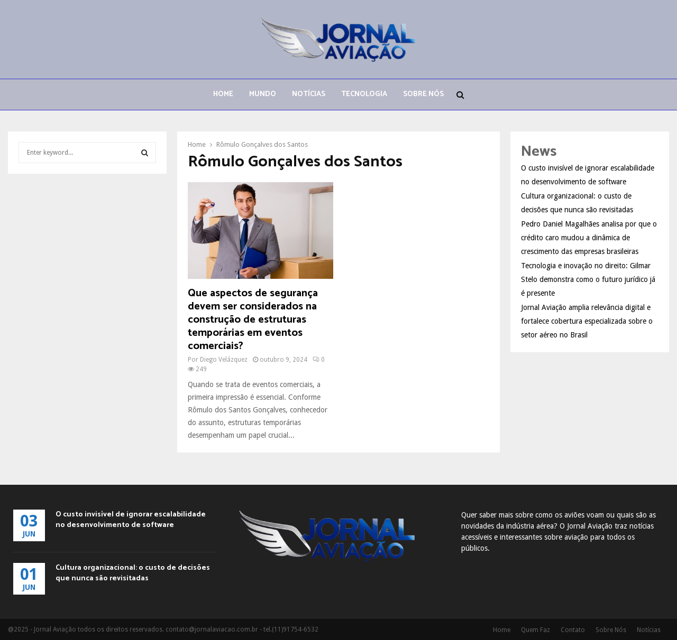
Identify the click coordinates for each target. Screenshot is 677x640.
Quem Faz (535, 630)
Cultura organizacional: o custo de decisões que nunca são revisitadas (133, 573)
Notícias (308, 94)
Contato (573, 630)
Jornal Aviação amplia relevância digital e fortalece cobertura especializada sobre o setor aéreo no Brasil (587, 321)
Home (223, 94)
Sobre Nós (423, 94)
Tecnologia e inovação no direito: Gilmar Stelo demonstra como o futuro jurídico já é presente (588, 279)
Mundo (262, 94)
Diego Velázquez (224, 359)
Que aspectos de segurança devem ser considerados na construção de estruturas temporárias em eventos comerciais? (253, 320)
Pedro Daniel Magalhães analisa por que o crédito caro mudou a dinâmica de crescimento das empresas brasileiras (589, 238)
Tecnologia (364, 94)
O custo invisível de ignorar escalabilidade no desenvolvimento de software (131, 520)
